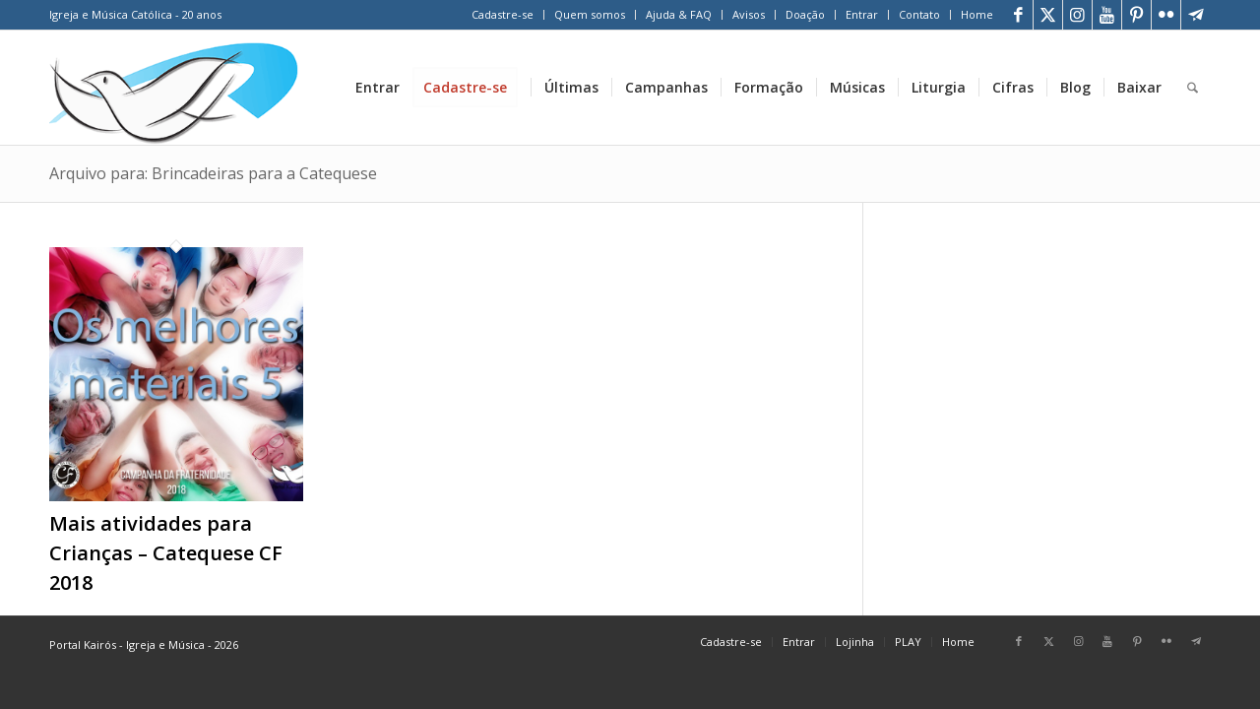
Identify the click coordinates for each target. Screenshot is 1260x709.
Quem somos (589, 14)
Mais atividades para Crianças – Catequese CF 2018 (166, 553)
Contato (919, 14)
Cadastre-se (503, 14)
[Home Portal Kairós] (173, 88)
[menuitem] (503, 15)
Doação (805, 14)
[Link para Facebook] (1018, 15)
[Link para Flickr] (1166, 15)
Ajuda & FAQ (679, 14)
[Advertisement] (1062, 353)
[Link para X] (1048, 15)
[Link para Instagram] (1077, 15)
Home (977, 14)
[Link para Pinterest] (1136, 15)
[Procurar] (1192, 88)
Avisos (748, 14)
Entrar (862, 14)
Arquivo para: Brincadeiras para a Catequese (213, 173)
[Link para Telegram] (1196, 15)
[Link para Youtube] (1107, 15)
